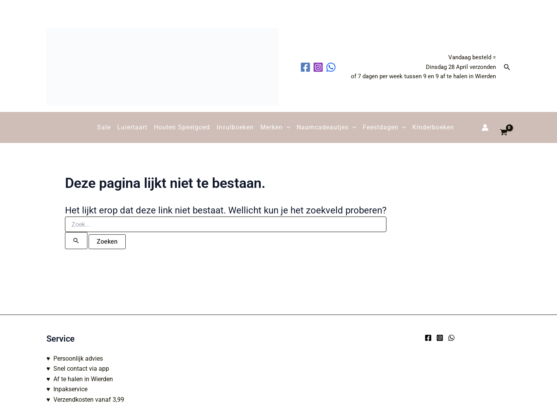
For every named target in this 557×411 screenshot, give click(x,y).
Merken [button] (275, 127)
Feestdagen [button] (384, 127)
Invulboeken (235, 127)
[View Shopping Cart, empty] (503, 127)
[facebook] (306, 67)
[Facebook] (428, 337)
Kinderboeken (433, 127)
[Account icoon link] (485, 127)
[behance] (332, 67)
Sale (104, 127)
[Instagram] (439, 337)
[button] (507, 67)
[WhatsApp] (451, 337)
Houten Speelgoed (182, 127)
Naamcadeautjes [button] (326, 127)
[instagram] (319, 67)
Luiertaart (132, 127)
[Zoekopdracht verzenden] (76, 240)
